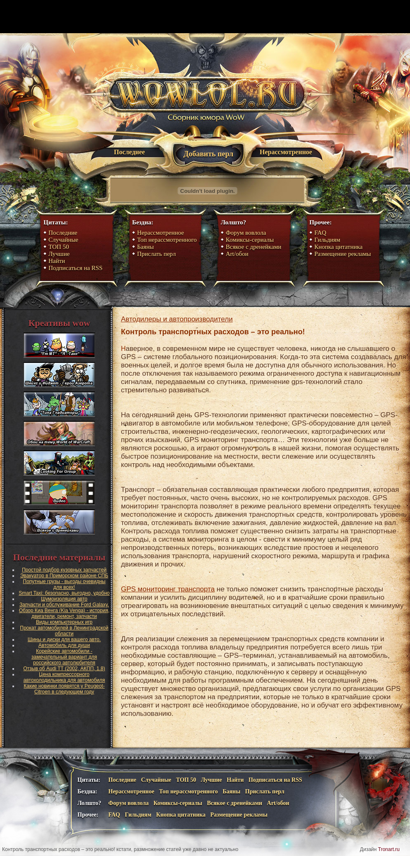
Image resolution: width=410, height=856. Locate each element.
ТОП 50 (58, 246)
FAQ (320, 232)
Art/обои (237, 253)
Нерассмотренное (286, 152)
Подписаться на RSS (75, 268)
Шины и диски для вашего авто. (64, 639)
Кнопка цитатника (338, 246)
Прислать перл (156, 253)
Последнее (129, 152)
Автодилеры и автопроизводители (177, 319)
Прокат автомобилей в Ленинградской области (64, 631)
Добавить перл (208, 154)
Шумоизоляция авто (64, 599)
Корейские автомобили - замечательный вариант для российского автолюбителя (64, 657)
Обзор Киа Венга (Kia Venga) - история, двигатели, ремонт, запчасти (64, 613)
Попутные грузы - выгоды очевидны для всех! (64, 584)
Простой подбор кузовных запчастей (64, 570)
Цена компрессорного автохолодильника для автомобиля (64, 677)
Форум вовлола (246, 232)
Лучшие (59, 253)
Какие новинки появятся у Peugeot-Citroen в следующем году (64, 689)
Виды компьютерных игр (64, 622)
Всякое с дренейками (253, 246)
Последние (62, 232)
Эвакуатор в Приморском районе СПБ (64, 576)
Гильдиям (327, 239)
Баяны (145, 246)
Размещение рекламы (342, 253)
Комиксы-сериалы (250, 239)
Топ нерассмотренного (167, 239)
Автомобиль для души (64, 645)
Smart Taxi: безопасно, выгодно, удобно (64, 593)
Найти (56, 261)
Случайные (63, 239)
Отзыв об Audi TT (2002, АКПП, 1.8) (64, 668)
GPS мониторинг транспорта (168, 589)
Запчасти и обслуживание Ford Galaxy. (64, 605)
